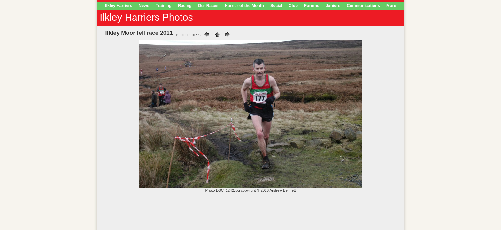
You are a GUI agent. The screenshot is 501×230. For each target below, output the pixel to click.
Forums (311, 5)
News (144, 5)
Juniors (333, 5)
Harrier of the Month (244, 5)
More (391, 5)
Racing (185, 5)
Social (276, 5)
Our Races (208, 5)
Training (164, 5)
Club (293, 5)
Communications (363, 5)
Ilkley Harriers (118, 5)
